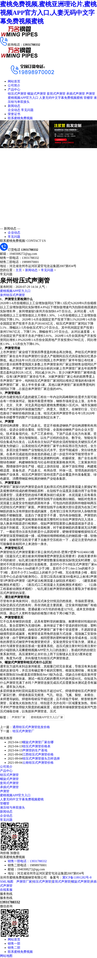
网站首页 (14, 81)
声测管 (90, 93)
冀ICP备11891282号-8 (77, 877)
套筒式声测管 (56, 93)
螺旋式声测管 (36, 93)
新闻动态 (14, 105)
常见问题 (27, 110)
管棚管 (88, 97)
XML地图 (6, 881)
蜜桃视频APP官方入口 (23, 97)
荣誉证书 (14, 114)
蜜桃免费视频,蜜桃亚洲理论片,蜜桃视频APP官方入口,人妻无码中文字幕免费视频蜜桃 (48, 13)
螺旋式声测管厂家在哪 (38, 742)
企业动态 (14, 110)
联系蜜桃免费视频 (20, 118)
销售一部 (14, 943)
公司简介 (14, 85)
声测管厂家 (18, 717)
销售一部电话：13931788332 (27, 861)
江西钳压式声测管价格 (38, 754)
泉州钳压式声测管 (12, 295)
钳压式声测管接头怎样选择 (41, 758)
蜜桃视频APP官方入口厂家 (47, 717)
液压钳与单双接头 (12, 807)
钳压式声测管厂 (23, 731)
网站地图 (6, 955)
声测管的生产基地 (34, 750)
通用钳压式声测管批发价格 (31, 727)
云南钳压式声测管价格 (38, 762)
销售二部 (14, 947)
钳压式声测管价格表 (36, 746)
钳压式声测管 (17, 93)
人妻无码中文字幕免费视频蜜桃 (61, 97)
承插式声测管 (75, 93)
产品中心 (14, 89)
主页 (19, 270)
